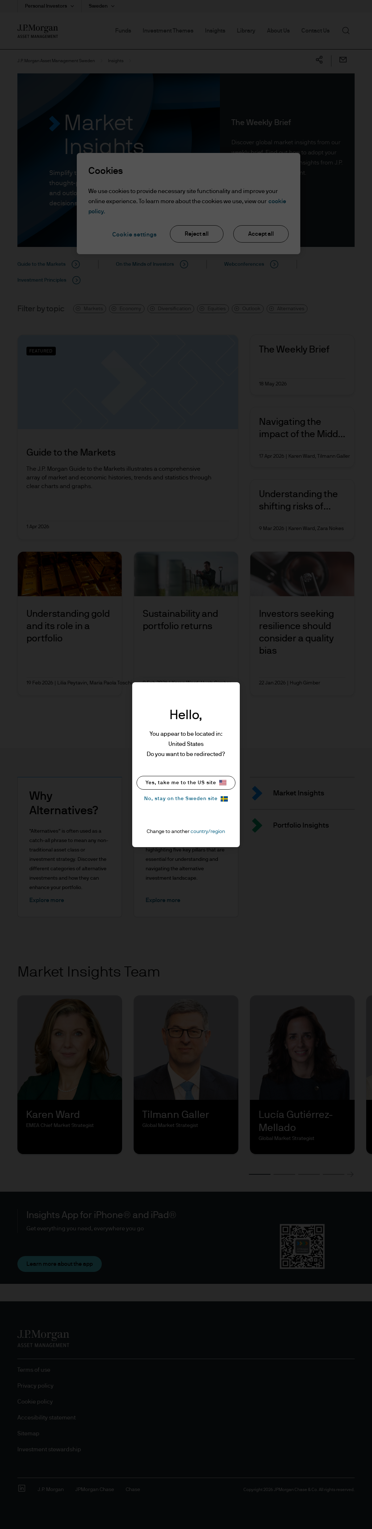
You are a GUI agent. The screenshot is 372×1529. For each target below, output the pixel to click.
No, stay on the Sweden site (186, 799)
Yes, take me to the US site (186, 782)
